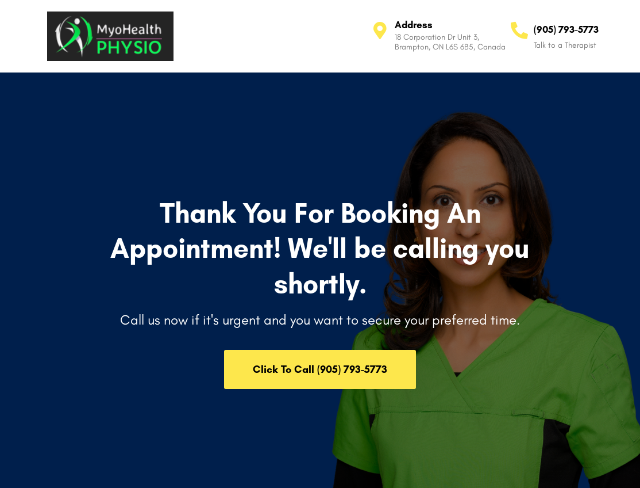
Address (414, 24)
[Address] (380, 30)
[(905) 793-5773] (519, 30)
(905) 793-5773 (566, 29)
